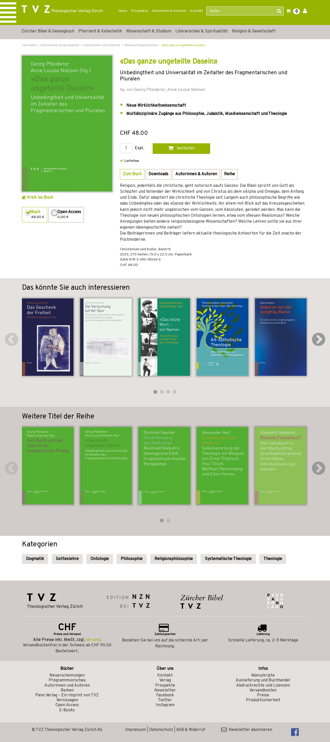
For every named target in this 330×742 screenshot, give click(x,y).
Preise (263, 695)
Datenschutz (161, 729)
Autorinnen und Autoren (67, 685)
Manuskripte (263, 675)
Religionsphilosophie (173, 559)
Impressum (135, 729)
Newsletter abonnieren (246, 729)
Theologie (272, 559)
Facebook (165, 695)
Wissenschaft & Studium (148, 31)
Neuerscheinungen (67, 675)
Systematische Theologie (228, 559)
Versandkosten (263, 690)
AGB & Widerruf (190, 729)
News (122, 11)
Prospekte (139, 11)
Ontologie (99, 559)
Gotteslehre (67, 559)
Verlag (165, 680)
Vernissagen (67, 700)
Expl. (139, 148)
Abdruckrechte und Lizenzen (263, 685)
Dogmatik (35, 559)
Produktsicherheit (263, 700)
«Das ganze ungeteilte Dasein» (183, 45)
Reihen (67, 690)
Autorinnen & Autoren (169, 11)
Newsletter (165, 690)
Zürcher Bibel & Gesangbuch (47, 31)
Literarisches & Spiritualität (201, 31)
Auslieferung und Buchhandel (263, 680)
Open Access (67, 705)
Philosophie (132, 559)
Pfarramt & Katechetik (100, 31)
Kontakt (196, 11)
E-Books (67, 710)
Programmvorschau (67, 680)
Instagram (165, 705)
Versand (93, 640)
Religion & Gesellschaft (253, 31)
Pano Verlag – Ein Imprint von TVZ (67, 695)
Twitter (165, 700)
